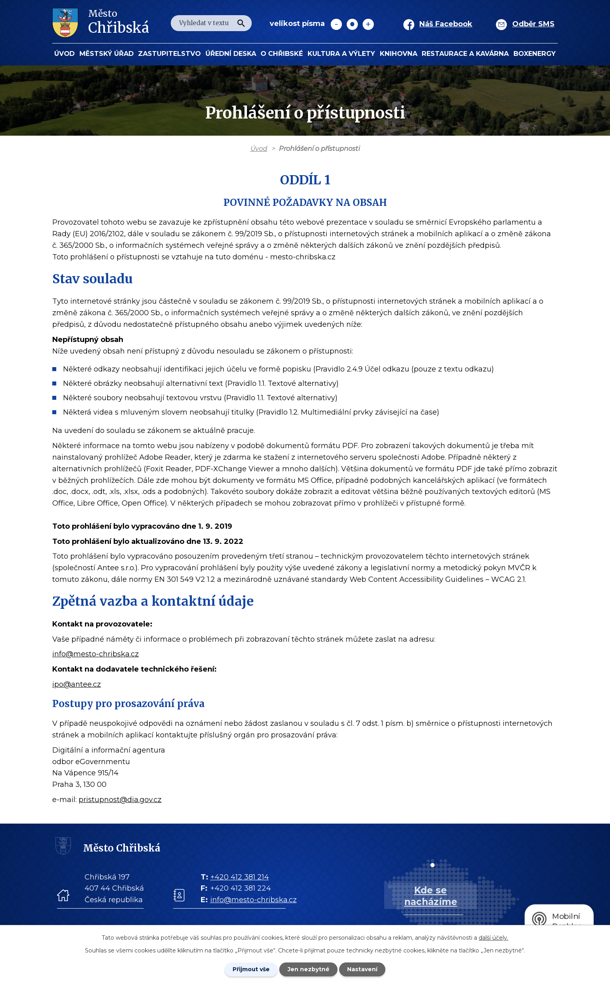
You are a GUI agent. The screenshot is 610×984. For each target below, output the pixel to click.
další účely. (493, 937)
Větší (368, 24)
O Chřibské (282, 53)
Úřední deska (230, 53)
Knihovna (398, 53)
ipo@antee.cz (76, 684)
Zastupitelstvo (169, 53)
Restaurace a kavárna (465, 53)
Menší (336, 24)
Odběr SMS (533, 24)
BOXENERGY (534, 53)
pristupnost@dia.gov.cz (120, 799)
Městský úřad (106, 53)
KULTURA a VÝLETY (341, 53)
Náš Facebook (445, 24)
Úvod (64, 53)
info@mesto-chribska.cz (95, 654)
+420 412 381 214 (239, 877)
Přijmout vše (250, 969)
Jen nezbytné (309, 969)
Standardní (352, 24)
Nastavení (363, 969)
